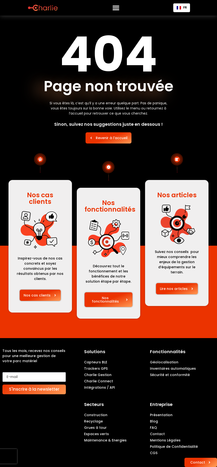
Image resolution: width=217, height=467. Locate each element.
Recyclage (93, 421)
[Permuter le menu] (116, 7)
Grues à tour (95, 427)
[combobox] (181, 7)
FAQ (153, 427)
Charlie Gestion (98, 374)
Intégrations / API (99, 387)
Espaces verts (96, 433)
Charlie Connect (98, 381)
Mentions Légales (165, 440)
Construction (95, 415)
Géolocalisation (164, 362)
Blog (154, 421)
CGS (153, 452)
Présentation (161, 415)
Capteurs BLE (95, 362)
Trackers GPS (96, 368)
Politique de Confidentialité (174, 446)
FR (182, 7)
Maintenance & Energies (105, 440)
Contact (157, 433)
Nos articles (177, 194)
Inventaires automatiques (173, 368)
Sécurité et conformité (170, 374)
